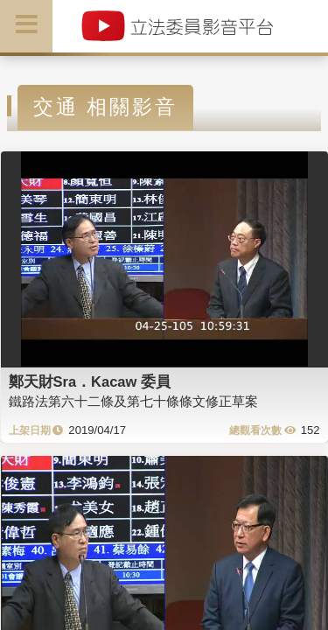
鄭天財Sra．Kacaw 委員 (90, 381)
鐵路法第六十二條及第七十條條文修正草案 (133, 401)
